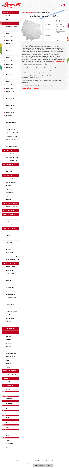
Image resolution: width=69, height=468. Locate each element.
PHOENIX (8, 440)
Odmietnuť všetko (39, 465)
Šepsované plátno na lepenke (12, 139)
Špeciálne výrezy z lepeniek (12, 146)
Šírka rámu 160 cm (10, 112)
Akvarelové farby (9, 192)
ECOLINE (8, 235)
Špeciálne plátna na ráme (11, 126)
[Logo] (11, 5)
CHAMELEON (9, 398)
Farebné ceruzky (9, 245)
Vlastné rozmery (37, 4)
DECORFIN (8, 363)
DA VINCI (8, 381)
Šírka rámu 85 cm (9, 81)
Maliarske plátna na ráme (11, 26)
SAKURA (8, 367)
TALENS (7, 360)
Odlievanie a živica (10, 318)
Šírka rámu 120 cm (10, 98)
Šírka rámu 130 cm (10, 102)
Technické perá (9, 242)
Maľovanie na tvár (10, 304)
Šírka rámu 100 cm (10, 91)
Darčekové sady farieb (10, 182)
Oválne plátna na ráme (11, 122)
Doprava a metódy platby (47, 4)
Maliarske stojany (9, 168)
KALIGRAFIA (8, 232)
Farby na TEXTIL (9, 270)
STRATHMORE (9, 336)
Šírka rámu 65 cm (9, 67)
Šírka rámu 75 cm (9, 74)
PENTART (8, 447)
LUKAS (7, 413)
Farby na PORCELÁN (10, 284)
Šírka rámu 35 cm (9, 47)
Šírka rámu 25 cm (9, 40)
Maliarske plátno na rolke (11, 136)
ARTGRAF (8, 389)
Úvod (23, 12)
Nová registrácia (63, 1)
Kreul (7, 393)
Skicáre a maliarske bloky (11, 256)
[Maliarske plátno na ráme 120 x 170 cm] (31, 19)
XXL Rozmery (9, 115)
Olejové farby (9, 185)
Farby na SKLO (9, 277)
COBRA (7, 350)
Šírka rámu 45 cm (9, 53)
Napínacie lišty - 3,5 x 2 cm (12, 157)
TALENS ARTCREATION (11, 356)
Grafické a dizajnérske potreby (12, 259)
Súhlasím (49, 465)
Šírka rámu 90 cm (9, 84)
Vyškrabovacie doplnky (11, 294)
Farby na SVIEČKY (10, 273)
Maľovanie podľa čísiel (10, 308)
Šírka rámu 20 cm (9, 36)
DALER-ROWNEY (10, 403)
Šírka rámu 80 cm (9, 77)
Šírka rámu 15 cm (9, 33)
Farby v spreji (8, 199)
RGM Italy (8, 432)
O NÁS (31, 4)
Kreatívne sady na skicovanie (12, 301)
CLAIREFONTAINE (10, 443)
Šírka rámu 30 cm (9, 43)
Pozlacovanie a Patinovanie (12, 290)
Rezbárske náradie (10, 287)
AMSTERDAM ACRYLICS (11, 353)
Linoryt (7, 325)
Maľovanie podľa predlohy (11, 311)
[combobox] (60, 32)
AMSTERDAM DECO (10, 266)
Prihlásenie (57, 1)
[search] (60, 4)
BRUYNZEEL (8, 339)
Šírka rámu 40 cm (9, 50)
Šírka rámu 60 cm (9, 64)
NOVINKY (8, 15)
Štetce (7, 217)
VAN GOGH (8, 346)
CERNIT (7, 435)
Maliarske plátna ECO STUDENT (10, 130)
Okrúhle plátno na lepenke (11, 143)
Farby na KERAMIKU (10, 280)
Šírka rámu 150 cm (10, 108)
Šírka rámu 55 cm (9, 60)
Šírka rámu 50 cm (9, 57)
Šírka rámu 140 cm (10, 105)
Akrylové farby (9, 189)
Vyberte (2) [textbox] (58, 32)
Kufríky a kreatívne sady (11, 178)
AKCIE (7, 19)
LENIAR (7, 422)
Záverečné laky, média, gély (12, 206)
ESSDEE (7, 427)
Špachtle (7, 221)
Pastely (7, 238)
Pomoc (54, 4)
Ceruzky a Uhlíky (9, 252)
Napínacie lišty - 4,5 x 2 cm (12, 153)
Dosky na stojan (9, 171)
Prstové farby (9, 314)
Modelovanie (8, 321)
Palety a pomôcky (10, 224)
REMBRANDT (9, 343)
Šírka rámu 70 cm (9, 71)
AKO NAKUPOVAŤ (25, 4)
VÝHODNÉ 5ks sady (10, 29)
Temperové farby (9, 196)
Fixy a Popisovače (10, 249)
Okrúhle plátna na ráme (11, 119)
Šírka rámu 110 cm (10, 95)
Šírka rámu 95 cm (9, 88)
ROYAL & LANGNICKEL (11, 374)
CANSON (8, 417)
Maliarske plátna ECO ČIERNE (12, 132)
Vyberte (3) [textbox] (58, 36)
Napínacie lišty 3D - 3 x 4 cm (12, 160)
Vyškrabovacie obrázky (11, 297)
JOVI (7, 408)
